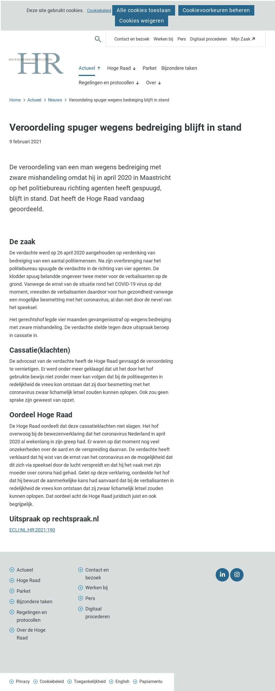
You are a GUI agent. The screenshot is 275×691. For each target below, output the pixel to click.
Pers (182, 39)
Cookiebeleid (99, 10)
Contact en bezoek (131, 39)
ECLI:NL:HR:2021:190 (32, 530)
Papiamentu (150, 681)
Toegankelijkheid (90, 681)
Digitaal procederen (208, 39)
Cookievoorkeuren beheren (216, 10)
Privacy (23, 681)
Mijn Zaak (244, 40)
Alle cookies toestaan (144, 10)
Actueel (87, 68)
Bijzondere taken (179, 68)
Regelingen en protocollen (106, 82)
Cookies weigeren (141, 20)
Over (151, 82)
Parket (150, 68)
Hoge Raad (119, 68)
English (122, 681)
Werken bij (163, 39)
